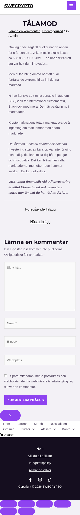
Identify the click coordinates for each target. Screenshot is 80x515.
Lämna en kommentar (24, 31)
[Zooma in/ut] (8, 504)
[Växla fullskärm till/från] (26, 504)
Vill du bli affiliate (40, 456)
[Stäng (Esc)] (62, 504)
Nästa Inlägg (40, 222)
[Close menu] (10, 415)
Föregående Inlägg (40, 209)
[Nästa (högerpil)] (26, 511)
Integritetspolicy (40, 463)
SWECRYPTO (18, 5)
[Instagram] (40, 480)
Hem (6, 424)
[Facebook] (30, 480)
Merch (38, 424)
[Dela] (44, 504)
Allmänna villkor (40, 470)
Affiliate (46, 429)
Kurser (25, 429)
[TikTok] (50, 480)
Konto (66, 429)
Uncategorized (52, 31)
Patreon (22, 424)
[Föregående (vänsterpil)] (8, 511)
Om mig (9, 429)
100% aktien (58, 424)
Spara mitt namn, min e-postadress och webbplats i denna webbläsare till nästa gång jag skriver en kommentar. (38, 381)
